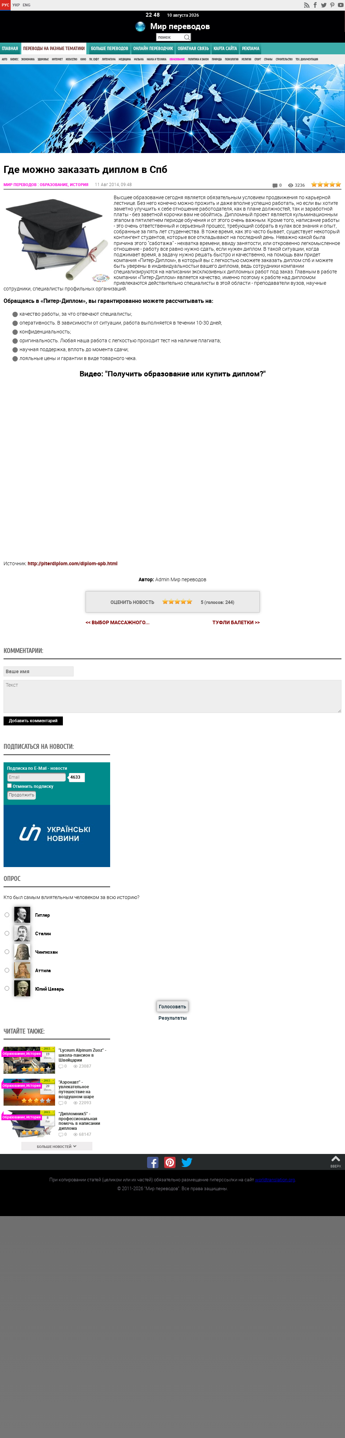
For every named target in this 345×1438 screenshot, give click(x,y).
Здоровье (43, 59)
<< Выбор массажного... (118, 622)
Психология (231, 59)
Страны (268, 59)
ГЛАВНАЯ (10, 48)
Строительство (284, 59)
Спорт (257, 59)
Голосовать (172, 1006)
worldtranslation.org (275, 1179)
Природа (217, 59)
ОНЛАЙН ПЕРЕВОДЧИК (153, 48)
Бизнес (14, 59)
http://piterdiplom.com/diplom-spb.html (73, 563)
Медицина (125, 59)
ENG (27, 4)
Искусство (71, 59)
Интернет (57, 59)
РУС (5, 4)
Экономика (27, 59)
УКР (16, 4)
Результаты (172, 1017)
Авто (4, 59)
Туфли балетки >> (236, 622)
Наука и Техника (156, 59)
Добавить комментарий (33, 720)
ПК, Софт (94, 59)
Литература (108, 59)
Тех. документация (307, 59)
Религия (246, 59)
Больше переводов (109, 48)
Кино (83, 59)
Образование (177, 59)
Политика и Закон (198, 59)
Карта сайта (225, 48)
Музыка (139, 59)
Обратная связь (193, 48)
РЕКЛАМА (250, 48)
